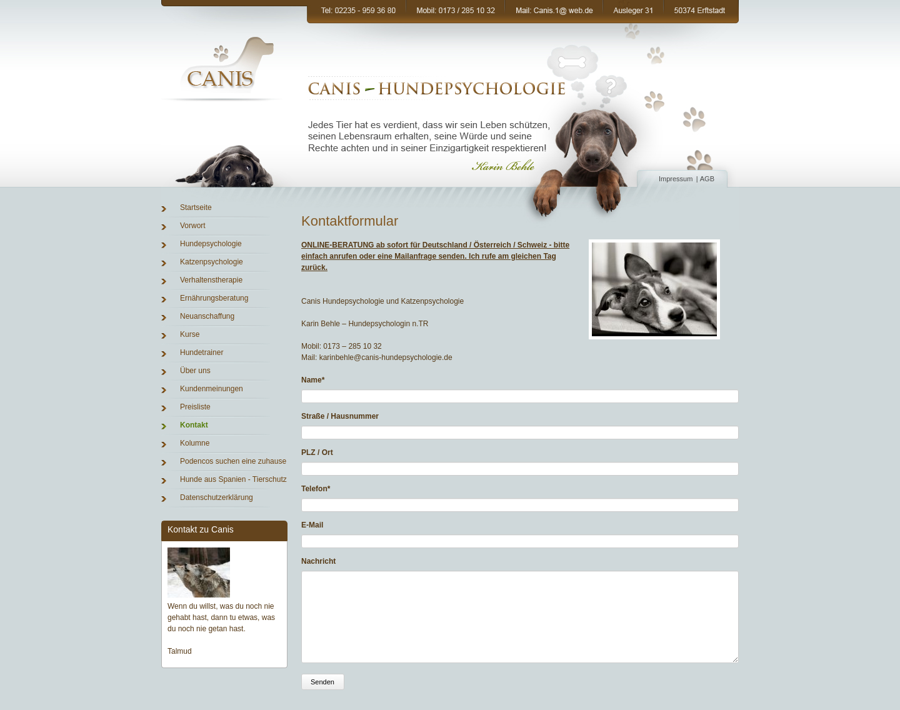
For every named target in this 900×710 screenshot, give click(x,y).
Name (319, 379)
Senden (322, 694)
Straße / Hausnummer (340, 416)
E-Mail (312, 525)
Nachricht (318, 561)
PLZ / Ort (317, 452)
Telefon (319, 488)
